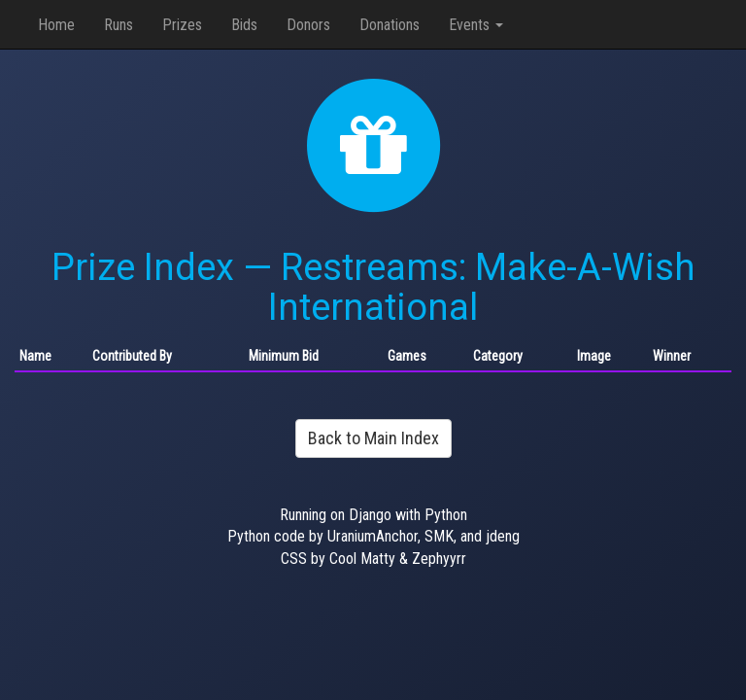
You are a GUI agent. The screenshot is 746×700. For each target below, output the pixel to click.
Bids (244, 25)
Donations (389, 25)
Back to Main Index (373, 438)
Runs (118, 25)
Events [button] (476, 25)
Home (56, 25)
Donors (308, 25)
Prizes (182, 25)
